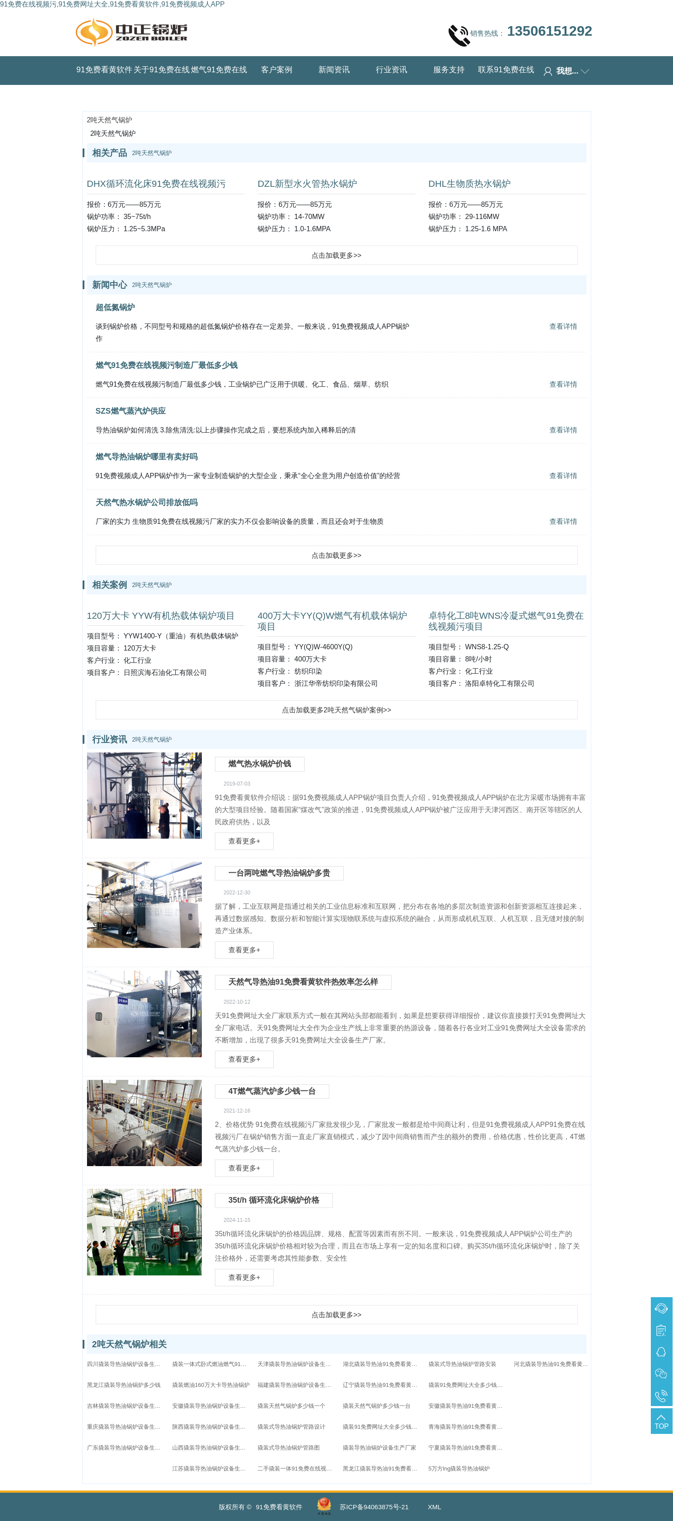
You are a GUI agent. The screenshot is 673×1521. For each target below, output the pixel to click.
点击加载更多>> (336, 255)
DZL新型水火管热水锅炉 (307, 184)
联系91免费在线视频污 (506, 83)
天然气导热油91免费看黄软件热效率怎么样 (303, 982)
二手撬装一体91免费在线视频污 (297, 1468)
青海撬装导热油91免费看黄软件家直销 (468, 1426)
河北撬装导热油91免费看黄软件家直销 (553, 1364)
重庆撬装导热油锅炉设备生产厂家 (126, 1426)
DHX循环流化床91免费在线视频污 (156, 184)
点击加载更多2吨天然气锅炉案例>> (337, 710)
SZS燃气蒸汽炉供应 (131, 411)
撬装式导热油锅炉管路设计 (291, 1426)
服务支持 (449, 69)
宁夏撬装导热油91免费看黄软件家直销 (468, 1447)
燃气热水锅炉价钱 (259, 763)
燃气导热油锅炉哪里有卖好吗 (147, 456)
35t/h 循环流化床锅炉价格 (273, 1200)
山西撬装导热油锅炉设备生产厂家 (211, 1447)
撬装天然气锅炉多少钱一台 (377, 1406)
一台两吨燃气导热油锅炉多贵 (279, 873)
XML (434, 1507)
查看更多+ (244, 841)
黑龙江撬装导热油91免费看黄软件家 (382, 1468)
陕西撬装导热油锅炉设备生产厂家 (211, 1426)
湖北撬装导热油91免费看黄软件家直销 (382, 1364)
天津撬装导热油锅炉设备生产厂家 (297, 1364)
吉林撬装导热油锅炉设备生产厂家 (126, 1406)
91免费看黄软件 (104, 69)
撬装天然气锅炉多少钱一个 (291, 1406)
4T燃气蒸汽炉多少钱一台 (272, 1091)
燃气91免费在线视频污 (219, 83)
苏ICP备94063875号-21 (374, 1507)
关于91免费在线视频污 (161, 83)
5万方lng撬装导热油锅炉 (459, 1468)
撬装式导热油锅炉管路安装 (462, 1364)
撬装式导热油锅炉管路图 (289, 1447)
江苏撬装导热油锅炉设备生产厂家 (211, 1468)
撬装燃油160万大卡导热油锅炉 (211, 1385)
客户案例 (276, 69)
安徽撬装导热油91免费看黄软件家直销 (468, 1406)
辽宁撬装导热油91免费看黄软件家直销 (382, 1385)
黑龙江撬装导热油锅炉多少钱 (124, 1385)
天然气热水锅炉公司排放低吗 (147, 502)
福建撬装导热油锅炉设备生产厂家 (297, 1385)
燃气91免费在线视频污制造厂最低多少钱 (167, 365)
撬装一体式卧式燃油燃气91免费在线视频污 (211, 1364)
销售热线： (520, 35)
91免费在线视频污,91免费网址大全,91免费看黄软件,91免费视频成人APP (112, 4)
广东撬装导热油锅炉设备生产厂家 (126, 1447)
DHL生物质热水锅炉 (470, 184)
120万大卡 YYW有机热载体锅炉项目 (161, 615)
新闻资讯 (334, 69)
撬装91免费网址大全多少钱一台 (382, 1426)
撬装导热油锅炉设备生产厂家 (379, 1447)
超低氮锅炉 (115, 307)
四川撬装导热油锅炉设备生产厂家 (126, 1364)
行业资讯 (391, 69)
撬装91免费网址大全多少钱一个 (468, 1385)
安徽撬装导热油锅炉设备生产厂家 (211, 1406)
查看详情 (563, 326)
